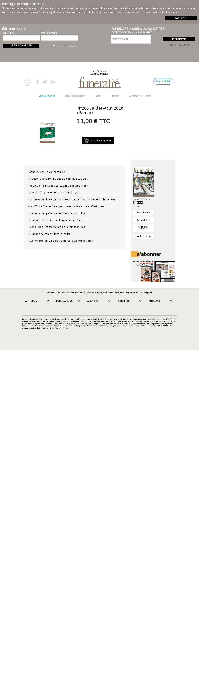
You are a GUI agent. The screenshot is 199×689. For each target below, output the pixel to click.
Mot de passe (49, 32)
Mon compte (163, 81)
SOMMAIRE (143, 219)
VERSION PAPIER (143, 228)
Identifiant (9, 32)
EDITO (115, 96)
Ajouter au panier (101, 140)
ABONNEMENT (46, 96)
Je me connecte (21, 45)
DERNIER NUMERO (75, 96)
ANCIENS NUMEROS (140, 96)
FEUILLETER (143, 212)
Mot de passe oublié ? (65, 46)
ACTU (99, 96)
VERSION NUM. (143, 236)
